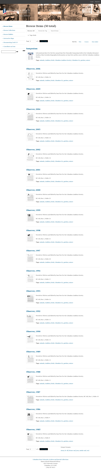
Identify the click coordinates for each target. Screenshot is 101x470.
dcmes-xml (72, 450)
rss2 (88, 450)
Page (31, 41)
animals (42, 60)
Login (92, 1)
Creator (87, 42)
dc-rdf (66, 450)
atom (62, 450)
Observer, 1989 (33, 351)
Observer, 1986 (33, 409)
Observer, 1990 (33, 331)
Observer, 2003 (33, 129)
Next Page (43, 41)
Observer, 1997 (33, 250)
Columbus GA (76, 60)
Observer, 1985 (33, 429)
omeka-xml (82, 450)
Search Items (55, 31)
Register (97, 1)
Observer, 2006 (33, 68)
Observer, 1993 (33, 291)
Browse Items (8, 26)
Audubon (47, 60)
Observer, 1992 (33, 311)
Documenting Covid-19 (11, 42)
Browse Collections (9, 30)
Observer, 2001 (33, 169)
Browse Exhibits (8, 34)
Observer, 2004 (33, 109)
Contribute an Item (9, 46)
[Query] (8, 51)
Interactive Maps (9, 38)
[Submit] (17, 51)
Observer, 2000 (33, 190)
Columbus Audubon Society (63, 60)
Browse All (31, 31)
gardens (83, 60)
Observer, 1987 (33, 392)
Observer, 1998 (33, 230)
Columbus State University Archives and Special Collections (50, 459)
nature (88, 60)
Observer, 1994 (33, 270)
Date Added (96, 42)
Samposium (32, 48)
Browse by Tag (42, 31)
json (77, 450)
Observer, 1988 (33, 371)
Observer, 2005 (33, 89)
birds (52, 60)
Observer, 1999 (33, 210)
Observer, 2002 (33, 149)
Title (81, 42)
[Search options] (24, 50)
